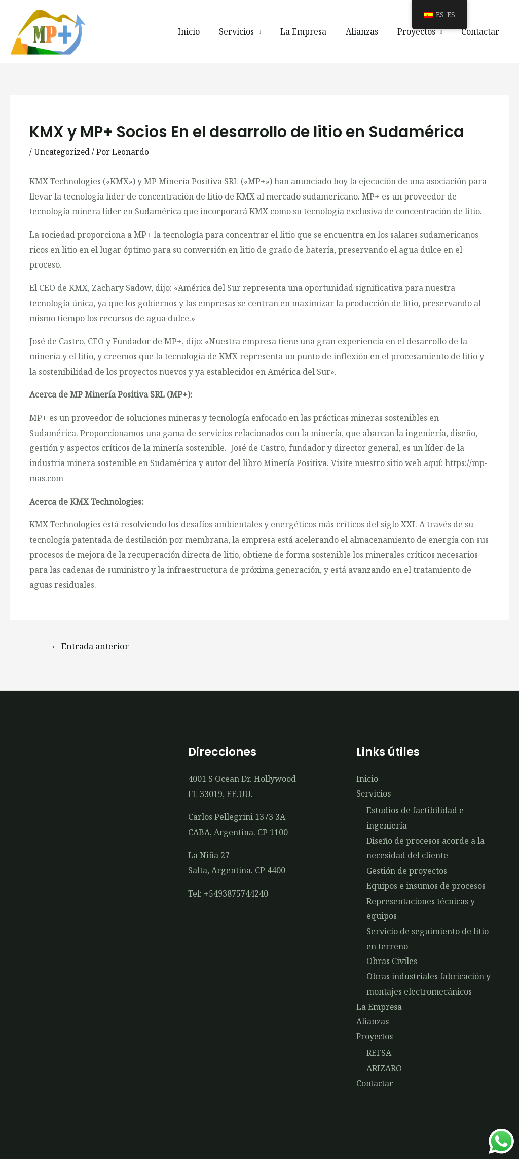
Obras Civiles (391, 962)
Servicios (250, 31)
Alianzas (369, 31)
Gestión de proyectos (406, 871)
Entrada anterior (92, 646)
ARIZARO (384, 1069)
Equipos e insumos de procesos (426, 886)
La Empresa (313, 31)
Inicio (205, 31)
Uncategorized (62, 151)
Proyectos (420, 31)
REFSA (378, 1055)
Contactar (482, 31)
